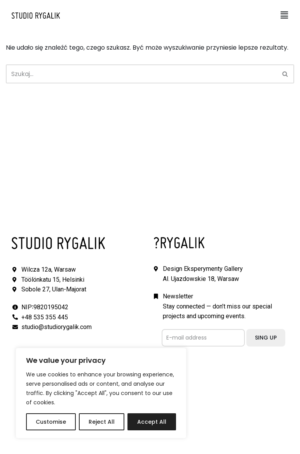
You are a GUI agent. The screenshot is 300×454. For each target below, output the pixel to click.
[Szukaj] (141, 73)
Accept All (151, 422)
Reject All (102, 422)
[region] (101, 393)
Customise (51, 422)
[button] (284, 15)
